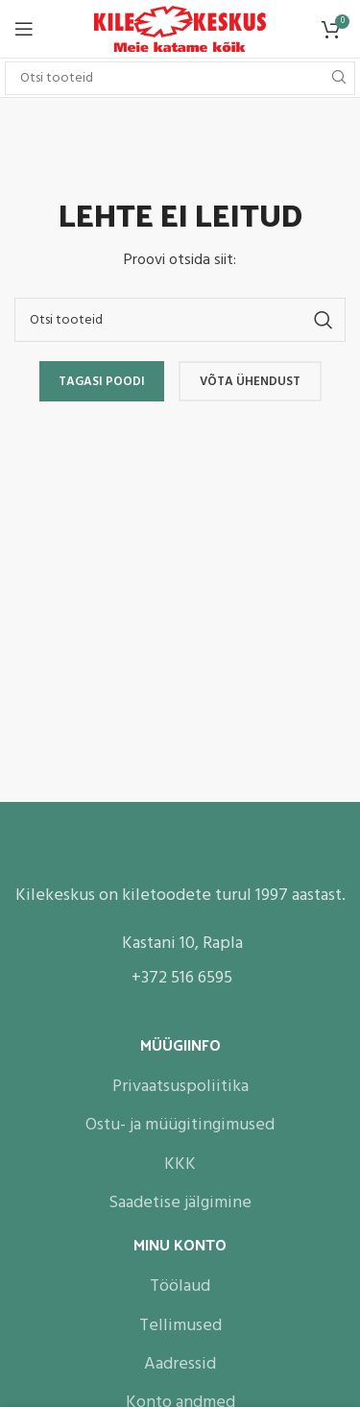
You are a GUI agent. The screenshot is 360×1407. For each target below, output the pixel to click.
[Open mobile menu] (24, 29)
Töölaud (180, 1286)
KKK (180, 1164)
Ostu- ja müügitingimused (180, 1125)
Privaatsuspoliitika (180, 1087)
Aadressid (180, 1364)
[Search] (180, 78)
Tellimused (180, 1326)
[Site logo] (180, 29)
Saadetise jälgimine (180, 1203)
